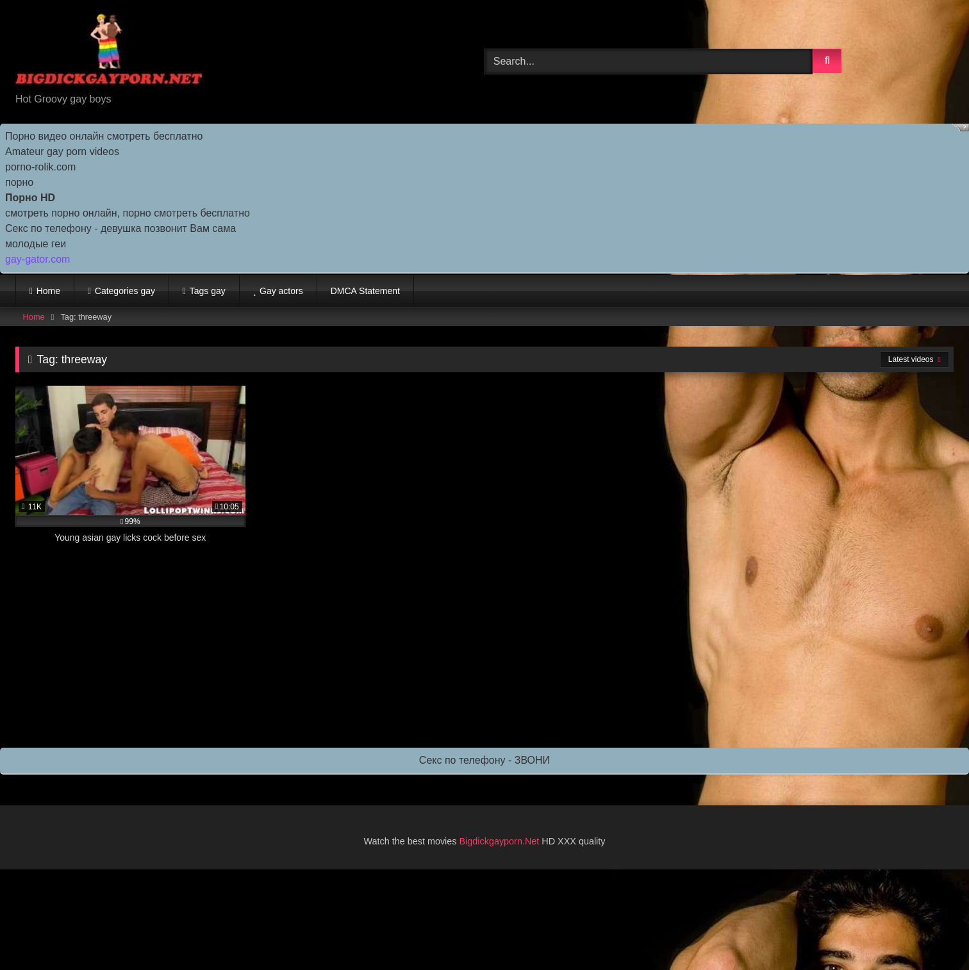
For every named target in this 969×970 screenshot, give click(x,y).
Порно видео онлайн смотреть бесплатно (104, 136)
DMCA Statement (365, 291)
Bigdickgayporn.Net (501, 841)
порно (19, 182)
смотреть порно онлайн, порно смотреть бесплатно (127, 213)
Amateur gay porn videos (62, 151)
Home (48, 291)
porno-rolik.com (40, 166)
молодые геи (35, 243)
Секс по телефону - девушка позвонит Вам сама (120, 228)
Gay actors (281, 291)
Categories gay (125, 291)
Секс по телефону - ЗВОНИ (484, 760)
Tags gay (208, 291)
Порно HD (30, 197)
